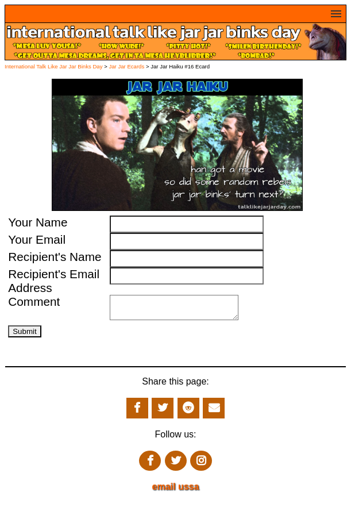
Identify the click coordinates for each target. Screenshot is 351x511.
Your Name (37, 222)
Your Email (36, 239)
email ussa (175, 491)
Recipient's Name (54, 256)
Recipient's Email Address (53, 280)
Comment (34, 301)
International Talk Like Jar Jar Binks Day (53, 66)
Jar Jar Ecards (127, 66)
